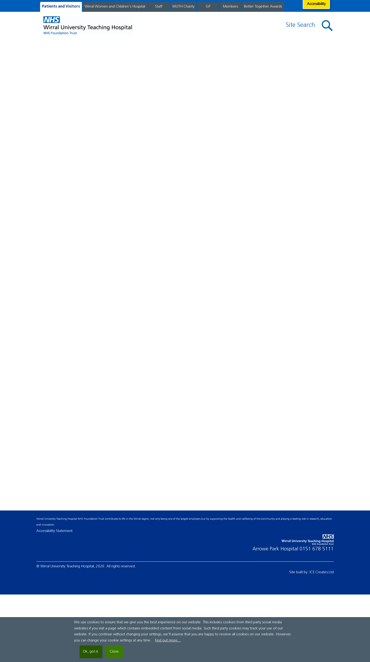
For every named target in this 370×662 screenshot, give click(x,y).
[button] (327, 26)
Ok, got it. (91, 652)
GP (208, 6)
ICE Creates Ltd (322, 572)
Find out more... (168, 640)
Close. (115, 652)
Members (230, 6)
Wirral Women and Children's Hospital (115, 6)
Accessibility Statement (54, 531)
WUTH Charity (183, 6)
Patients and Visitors (61, 6)
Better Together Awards (263, 6)
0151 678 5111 (317, 549)
